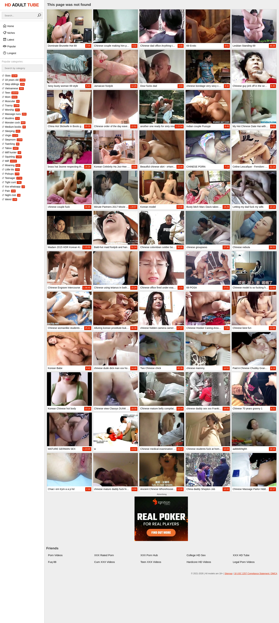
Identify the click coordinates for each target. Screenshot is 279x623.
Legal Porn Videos (243, 561)
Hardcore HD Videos (199, 561)
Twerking (10, 143)
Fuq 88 (52, 561)
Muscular (11, 101)
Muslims (11, 118)
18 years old (13, 79)
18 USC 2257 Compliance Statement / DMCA (255, 573)
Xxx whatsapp (13, 186)
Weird (9, 199)
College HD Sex (196, 555)
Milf (9, 161)
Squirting (12, 156)
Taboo (10, 148)
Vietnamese (13, 88)
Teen (10, 92)
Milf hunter (11, 152)
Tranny (10, 105)
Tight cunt (12, 182)
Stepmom (12, 139)
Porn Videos (55, 555)
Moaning (11, 165)
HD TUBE (22, 4)
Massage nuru (14, 114)
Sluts (9, 75)
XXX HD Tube (241, 555)
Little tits (11, 169)
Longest (9, 53)
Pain (9, 190)
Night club (11, 195)
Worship (11, 109)
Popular (9, 46)
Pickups (10, 173)
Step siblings (13, 84)
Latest (8, 39)
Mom (9, 97)
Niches (9, 33)
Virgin (10, 135)
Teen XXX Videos (150, 561)
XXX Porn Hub (149, 555)
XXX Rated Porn (104, 555)
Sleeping (11, 131)
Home (8, 26)
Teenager (12, 178)
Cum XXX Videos (104, 561)
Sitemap (228, 573)
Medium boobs (14, 126)
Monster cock (13, 122)
